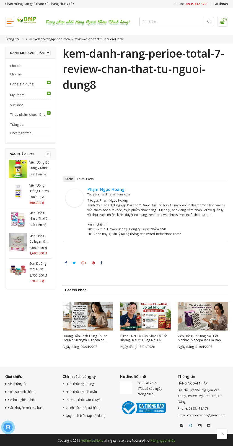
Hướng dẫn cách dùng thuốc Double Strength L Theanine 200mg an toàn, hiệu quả (85, 338)
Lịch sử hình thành (21, 392)
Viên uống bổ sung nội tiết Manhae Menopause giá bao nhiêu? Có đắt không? (199, 338)
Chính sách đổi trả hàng (83, 407)
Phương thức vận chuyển (84, 399)
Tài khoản (220, 4)
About (69, 179)
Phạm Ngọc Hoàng (105, 189)
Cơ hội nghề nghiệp (22, 399)
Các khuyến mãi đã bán (25, 407)
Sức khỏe (16, 105)
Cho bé (15, 66)
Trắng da (16, 124)
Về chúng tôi (17, 384)
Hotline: (190, 4)
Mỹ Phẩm (17, 95)
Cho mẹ (16, 74)
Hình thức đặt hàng (80, 384)
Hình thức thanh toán (81, 392)
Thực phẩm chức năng (28, 114)
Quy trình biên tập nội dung (85, 415)
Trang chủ (12, 39)
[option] (88, 326)
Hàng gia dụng (22, 84)
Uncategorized (20, 133)
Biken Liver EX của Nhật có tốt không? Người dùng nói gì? (143, 338)
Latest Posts (85, 179)
